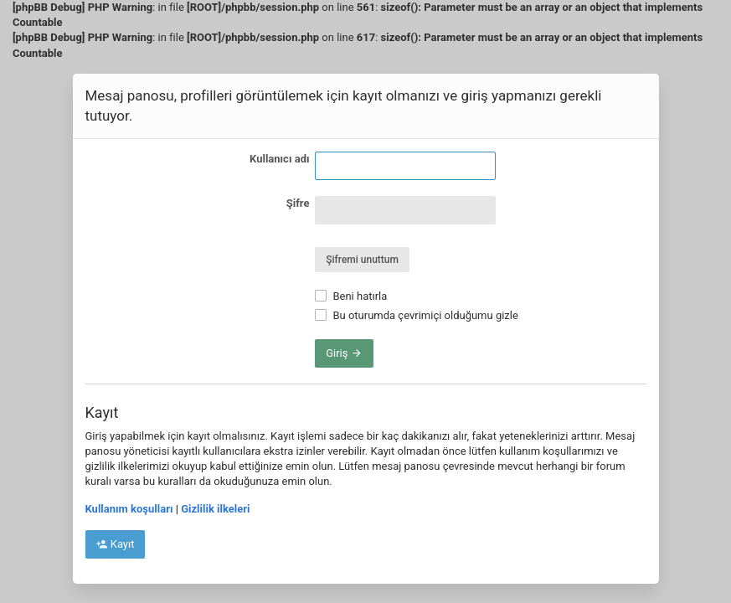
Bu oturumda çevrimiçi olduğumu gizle (416, 315)
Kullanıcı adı (279, 158)
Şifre (298, 203)
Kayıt (115, 544)
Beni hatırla (351, 296)
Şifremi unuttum (362, 259)
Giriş (344, 353)
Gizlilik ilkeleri (215, 508)
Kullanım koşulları (129, 508)
